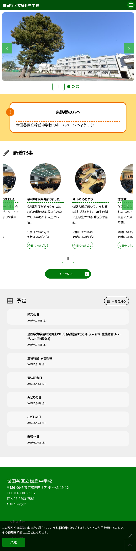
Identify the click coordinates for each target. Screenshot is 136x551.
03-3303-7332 (24, 492)
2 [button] (73, 86)
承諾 (13, 542)
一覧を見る (119, 301)
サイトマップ (18, 504)
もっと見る (66, 274)
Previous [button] (7, 48)
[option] (68, 46)
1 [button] (68, 86)
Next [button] (129, 48)
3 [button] (77, 86)
